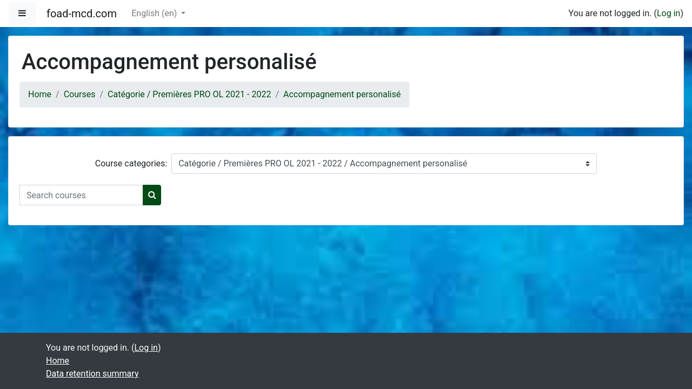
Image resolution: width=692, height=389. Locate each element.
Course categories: (131, 163)
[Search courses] (81, 195)
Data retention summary (92, 373)
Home (39, 94)
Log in (668, 13)
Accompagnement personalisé (342, 94)
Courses (80, 94)
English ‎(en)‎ (155, 13)
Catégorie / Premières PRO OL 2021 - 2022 (189, 94)
